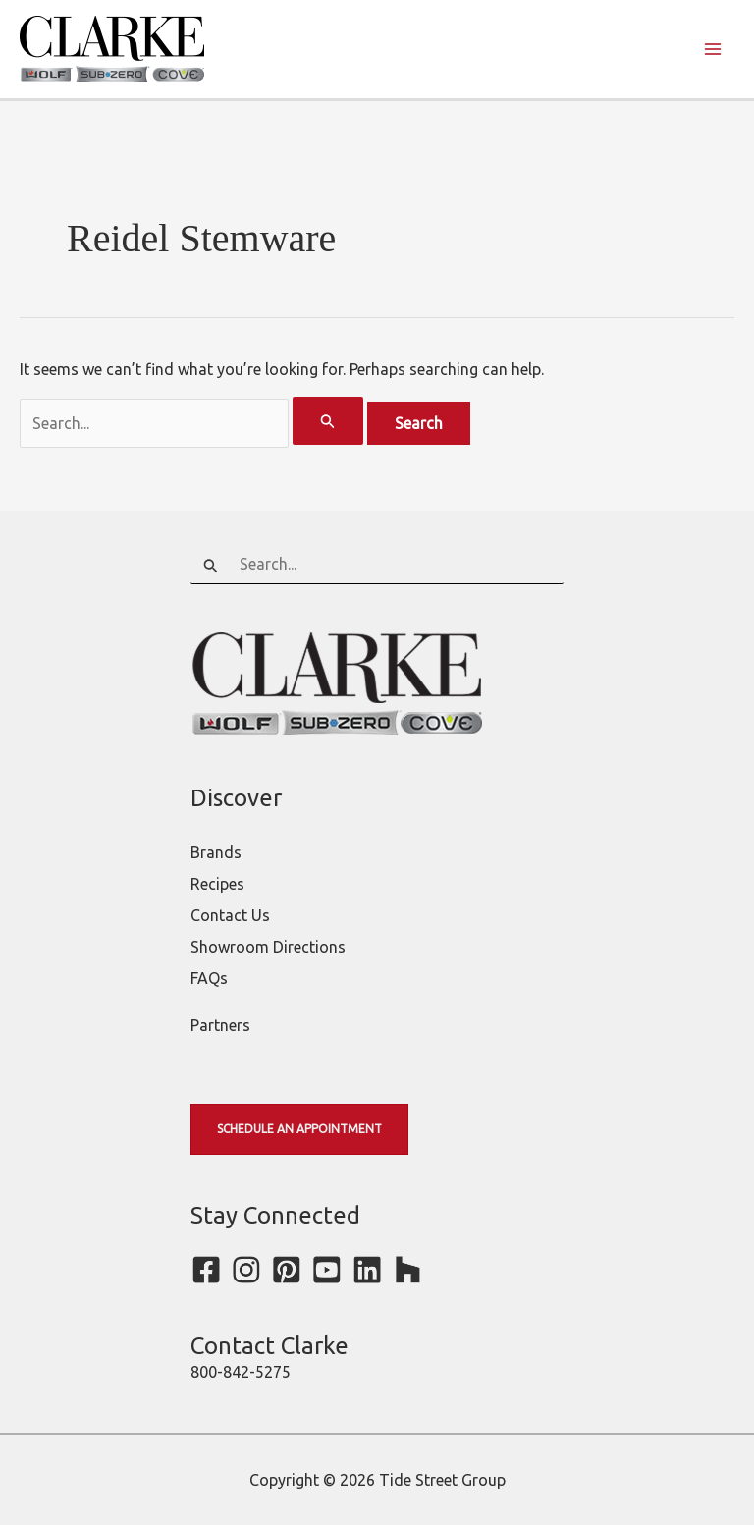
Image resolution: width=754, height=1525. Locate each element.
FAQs (209, 978)
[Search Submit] (328, 421)
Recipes (217, 884)
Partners (220, 1025)
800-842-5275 (240, 1372)
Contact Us (230, 915)
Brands (216, 852)
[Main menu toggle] (712, 49)
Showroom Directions (268, 946)
